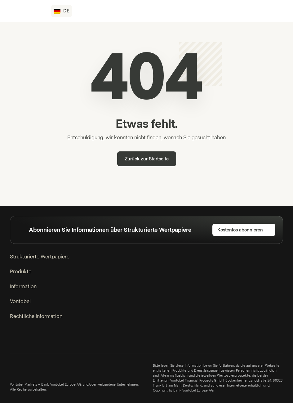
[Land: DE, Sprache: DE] (61, 11)
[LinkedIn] (13, 339)
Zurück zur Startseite (147, 159)
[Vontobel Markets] (27, 11)
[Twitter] (23, 339)
